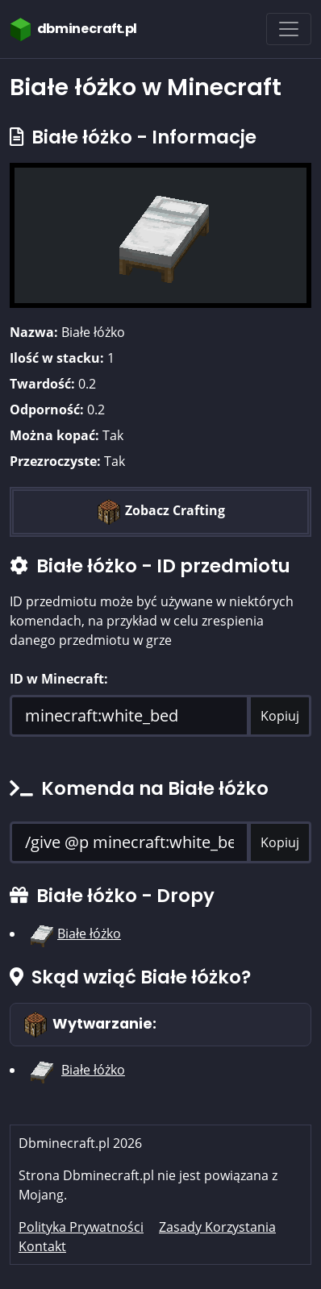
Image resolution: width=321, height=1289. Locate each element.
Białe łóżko (89, 933)
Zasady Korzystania (217, 1227)
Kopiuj (280, 716)
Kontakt (42, 1246)
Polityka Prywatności (81, 1227)
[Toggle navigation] (288, 29)
